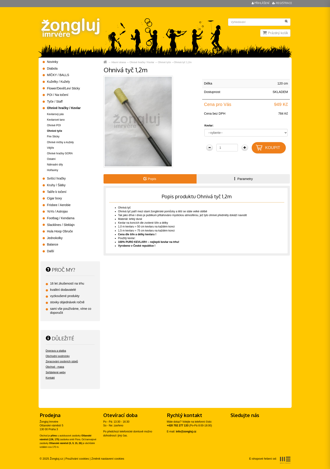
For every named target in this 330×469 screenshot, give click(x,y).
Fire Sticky (53, 136)
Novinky (52, 62)
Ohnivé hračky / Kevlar (142, 62)
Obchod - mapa (55, 366)
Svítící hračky (56, 178)
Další (50, 251)
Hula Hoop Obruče (60, 231)
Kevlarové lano (56, 119)
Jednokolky (55, 238)
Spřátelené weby (56, 372)
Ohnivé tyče (164, 62)
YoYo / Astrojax (57, 211)
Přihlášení (261, 3)
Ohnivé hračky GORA (60, 153)
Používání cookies (77, 458)
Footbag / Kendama (61, 218)
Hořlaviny (52, 170)
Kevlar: (209, 125)
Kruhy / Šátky (56, 185)
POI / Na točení (57, 95)
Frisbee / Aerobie (59, 205)
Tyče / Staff (55, 101)
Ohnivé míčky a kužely (60, 142)
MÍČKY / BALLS (58, 75)
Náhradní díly (55, 164)
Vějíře (50, 147)
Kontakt (50, 377)
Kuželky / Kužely (58, 81)
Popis (149, 179)
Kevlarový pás (55, 114)
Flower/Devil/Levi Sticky (63, 88)
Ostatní (51, 159)
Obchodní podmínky (58, 356)
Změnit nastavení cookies (107, 458)
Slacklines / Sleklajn (61, 225)
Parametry (243, 179)
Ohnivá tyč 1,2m (182, 62)
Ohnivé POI (54, 125)
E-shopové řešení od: (270, 460)
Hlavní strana (118, 62)
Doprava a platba (56, 350)
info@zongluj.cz (186, 431)
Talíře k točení (56, 192)
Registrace (282, 3)
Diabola (52, 68)
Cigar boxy (54, 198)
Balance (52, 244)
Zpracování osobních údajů (62, 361)
